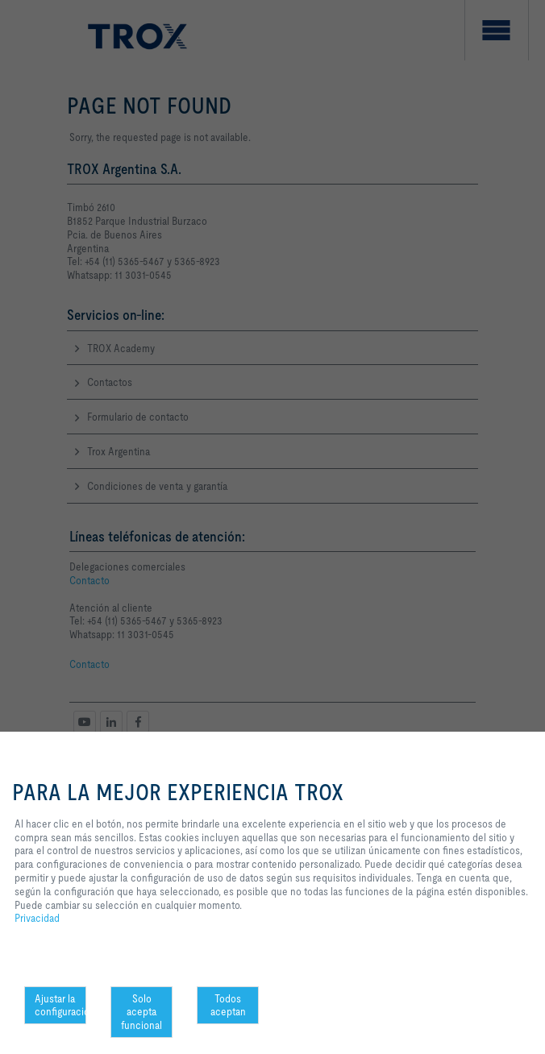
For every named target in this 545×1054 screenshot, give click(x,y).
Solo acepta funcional (141, 1012)
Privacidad (37, 917)
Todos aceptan (228, 1005)
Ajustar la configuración (60, 1005)
